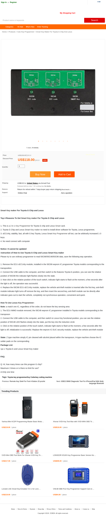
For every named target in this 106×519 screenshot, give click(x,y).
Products (12, 32)
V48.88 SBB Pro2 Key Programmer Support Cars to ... (73, 489)
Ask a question (66, 193)
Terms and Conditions (65, 509)
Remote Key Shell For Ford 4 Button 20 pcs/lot (27, 381)
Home (3, 26)
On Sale (20, 27)
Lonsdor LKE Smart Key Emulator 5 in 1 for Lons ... (21, 489)
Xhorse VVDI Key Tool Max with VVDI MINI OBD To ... (73, 422)
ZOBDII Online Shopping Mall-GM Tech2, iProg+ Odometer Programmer (22, 12)
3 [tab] (46, 141)
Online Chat (22, 193)
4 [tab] (51, 141)
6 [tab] (59, 141)
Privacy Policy (51, 509)
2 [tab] (42, 141)
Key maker (11, 210)
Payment (32, 509)
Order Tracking (42, 27)
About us (77, 509)
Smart (3, 210)
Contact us (86, 509)
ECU (6, 233)
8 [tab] (67, 141)
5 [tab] (55, 141)
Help (93, 509)
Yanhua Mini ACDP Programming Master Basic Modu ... (23, 422)
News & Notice (22, 509)
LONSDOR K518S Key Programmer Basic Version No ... (74, 455)
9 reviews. (35, 148)
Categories (9, 27)
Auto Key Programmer (25, 32)
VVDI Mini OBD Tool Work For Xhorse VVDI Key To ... (22, 455)
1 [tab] (38, 141)
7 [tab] (63, 141)
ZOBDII (52, 513)
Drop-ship (41, 509)
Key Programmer (23, 226)
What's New (30, 27)
